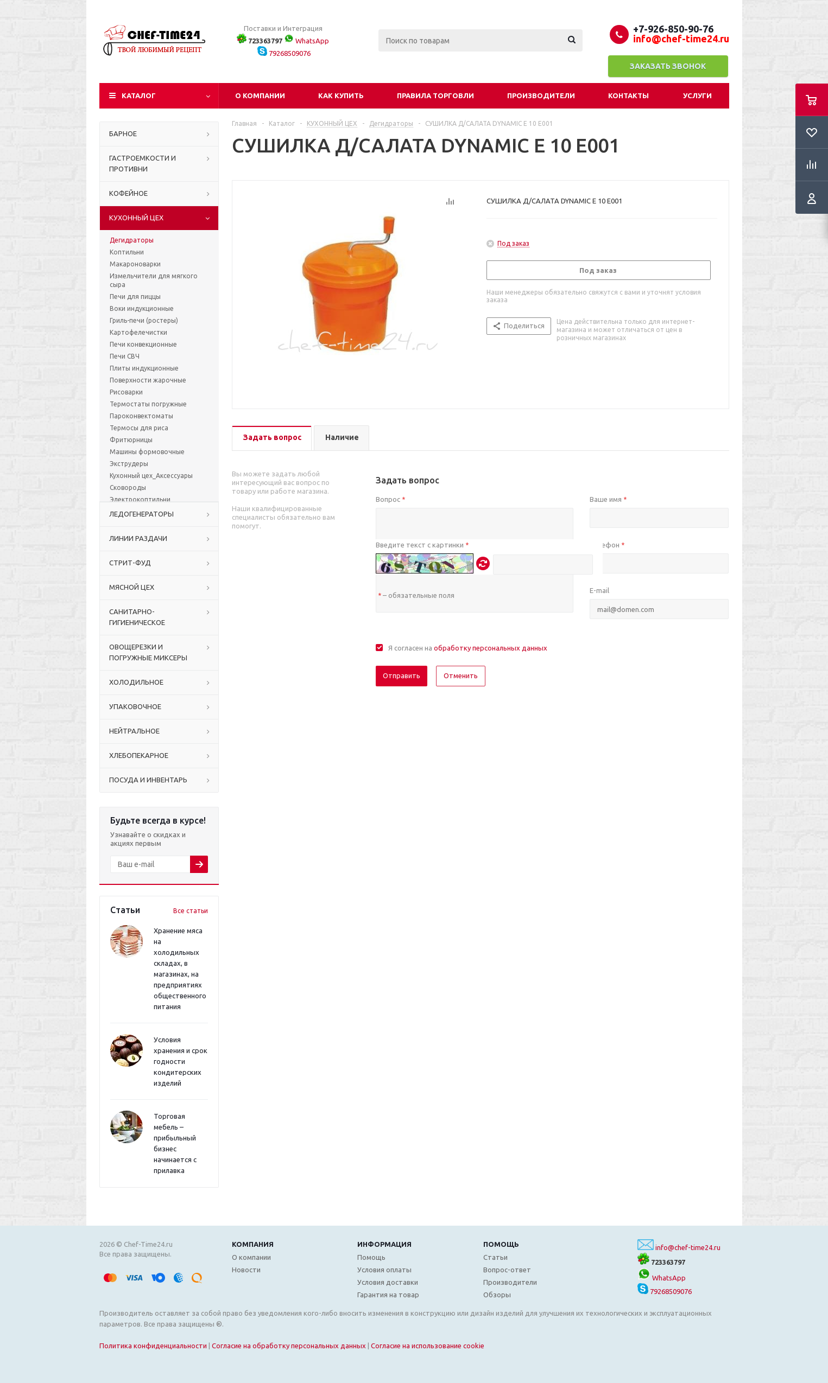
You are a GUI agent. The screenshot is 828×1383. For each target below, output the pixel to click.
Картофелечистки (138, 332)
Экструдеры (129, 463)
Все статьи (190, 910)
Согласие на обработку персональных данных (289, 1345)
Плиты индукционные (144, 368)
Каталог (139, 95)
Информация (384, 1244)
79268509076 (284, 53)
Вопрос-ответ (507, 1269)
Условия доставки (387, 1282)
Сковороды (128, 487)
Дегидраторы (132, 240)
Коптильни (127, 252)
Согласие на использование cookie (427, 1345)
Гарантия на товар (388, 1294)
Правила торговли (435, 95)
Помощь (501, 1244)
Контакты (628, 95)
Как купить (341, 95)
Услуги (697, 95)
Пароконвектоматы (141, 415)
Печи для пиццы (135, 296)
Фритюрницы (131, 439)
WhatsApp (306, 40)
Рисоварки (126, 392)
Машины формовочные (147, 451)
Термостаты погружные (148, 403)
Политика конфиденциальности (153, 1345)
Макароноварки (135, 263)
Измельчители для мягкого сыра (154, 280)
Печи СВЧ (125, 356)
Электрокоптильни (140, 499)
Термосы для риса (139, 427)
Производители (541, 95)
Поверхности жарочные (148, 380)
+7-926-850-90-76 (673, 29)
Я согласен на (467, 648)
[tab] (272, 438)
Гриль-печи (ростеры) (144, 320)
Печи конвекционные (143, 344)
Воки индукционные (142, 308)
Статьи (495, 1257)
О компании (260, 95)
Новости (246, 1269)
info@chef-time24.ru (687, 1247)
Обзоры (497, 1294)
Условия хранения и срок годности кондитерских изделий (180, 1061)
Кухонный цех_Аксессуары (151, 475)
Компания (253, 1244)
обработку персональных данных (490, 648)
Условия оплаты (384, 1269)
